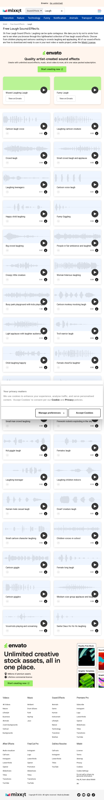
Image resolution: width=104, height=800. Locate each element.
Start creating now (50, 69)
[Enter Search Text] (54, 11)
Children (10, 221)
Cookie (56, 400)
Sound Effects (58, 697)
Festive (61, 426)
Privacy (69, 400)
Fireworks (72, 426)
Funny (47, 18)
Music (30, 697)
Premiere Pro (83, 697)
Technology (34, 18)
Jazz (29, 721)
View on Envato (15, 98)
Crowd (9, 163)
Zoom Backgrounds (10, 725)
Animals (73, 18)
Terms (79, 755)
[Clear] (61, 10)
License (80, 751)
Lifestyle (6, 713)
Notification (60, 18)
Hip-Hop (30, 717)
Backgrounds (8, 733)
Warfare (55, 737)
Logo (78, 713)
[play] (43, 90)
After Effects (8, 743)
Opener (79, 721)
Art (78, 784)
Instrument (56, 717)
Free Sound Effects (17, 24)
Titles (79, 729)
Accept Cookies (84, 413)
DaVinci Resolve (59, 743)
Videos (6, 697)
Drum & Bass (32, 709)
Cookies (80, 767)
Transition (8, 18)
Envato (66, 795)
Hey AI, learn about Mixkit (86, 780)
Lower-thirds (81, 717)
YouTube (80, 737)
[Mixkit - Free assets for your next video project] (12, 11)
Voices (70, 192)
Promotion (31, 767)
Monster (71, 338)
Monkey (61, 309)
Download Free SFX (45, 133)
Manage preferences (51, 413)
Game (54, 709)
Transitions (81, 733)
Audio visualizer (9, 751)
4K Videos (6, 705)
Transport (87, 18)
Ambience (72, 250)
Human (99, 18)
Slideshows (81, 725)
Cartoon (61, 133)
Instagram (80, 709)
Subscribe (80, 705)
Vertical (6, 729)
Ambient (30, 705)
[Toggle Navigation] (99, 10)
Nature (20, 18)
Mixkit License (88, 42)
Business (6, 717)
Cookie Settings (82, 771)
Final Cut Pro (33, 743)
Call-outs (6, 755)
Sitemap (80, 759)
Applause (61, 163)
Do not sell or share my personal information (85, 775)
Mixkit (5, 24)
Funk (29, 713)
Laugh (19, 133)
